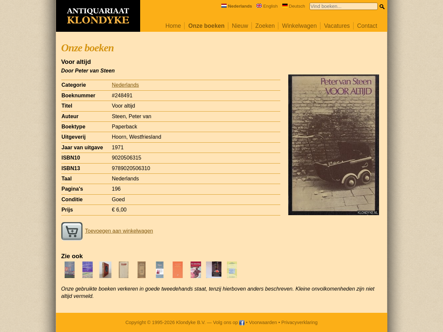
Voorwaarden (263, 322)
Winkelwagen (299, 26)
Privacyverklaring (299, 322)
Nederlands (125, 85)
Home (173, 26)
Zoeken (265, 26)
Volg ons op (229, 322)
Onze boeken (206, 26)
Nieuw (240, 26)
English (267, 6)
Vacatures (337, 26)
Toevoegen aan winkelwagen (107, 231)
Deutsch (293, 6)
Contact (367, 26)
